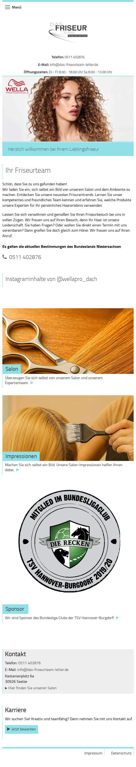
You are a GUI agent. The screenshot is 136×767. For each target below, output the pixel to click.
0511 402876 (74, 56)
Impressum (93, 753)
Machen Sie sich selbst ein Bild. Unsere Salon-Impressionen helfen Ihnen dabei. (63, 467)
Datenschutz (121, 753)
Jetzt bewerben (23, 729)
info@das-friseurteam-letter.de (74, 64)
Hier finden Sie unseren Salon (32, 687)
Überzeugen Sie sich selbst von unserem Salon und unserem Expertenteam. (53, 380)
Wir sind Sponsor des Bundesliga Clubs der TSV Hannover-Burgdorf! (59, 617)
